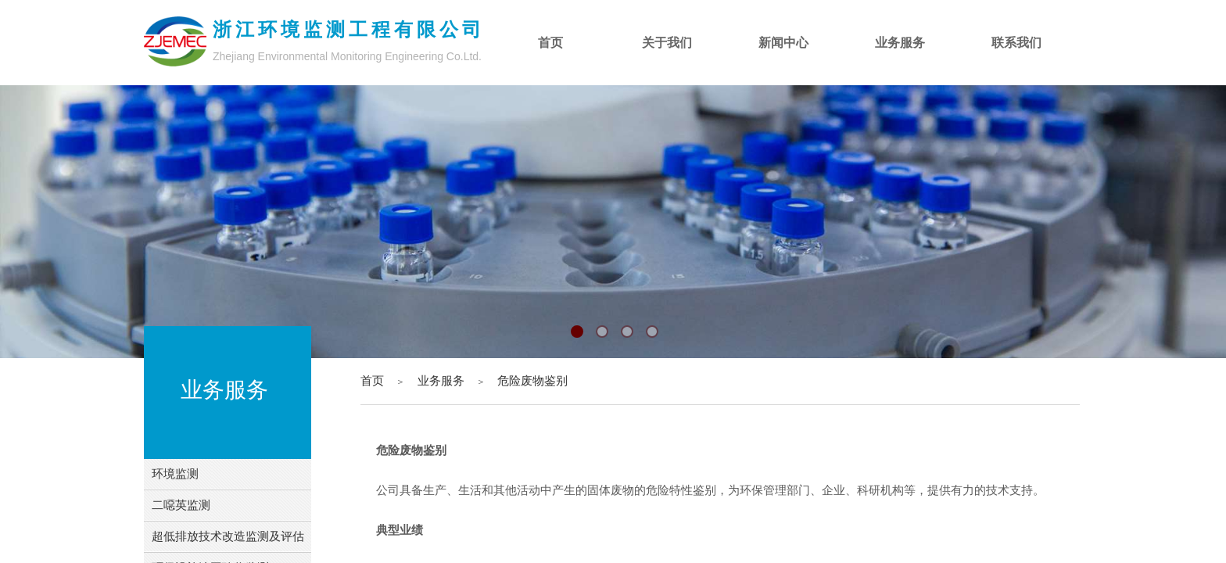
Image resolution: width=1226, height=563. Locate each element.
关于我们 (667, 42)
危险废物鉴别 (532, 381)
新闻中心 (783, 42)
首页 (372, 381)
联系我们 (1016, 42)
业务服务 (441, 381)
